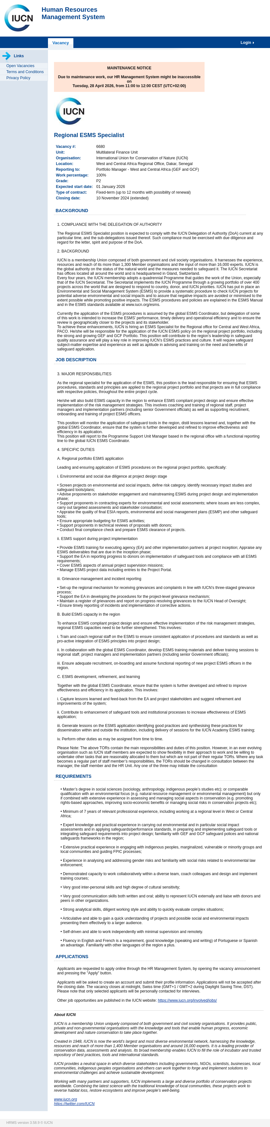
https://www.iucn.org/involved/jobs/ (187, 1000)
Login (246, 42)
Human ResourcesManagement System (73, 13)
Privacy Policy (18, 78)
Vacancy (60, 42)
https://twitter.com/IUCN (74, 1104)
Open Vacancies (20, 66)
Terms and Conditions (25, 72)
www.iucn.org (65, 1099)
